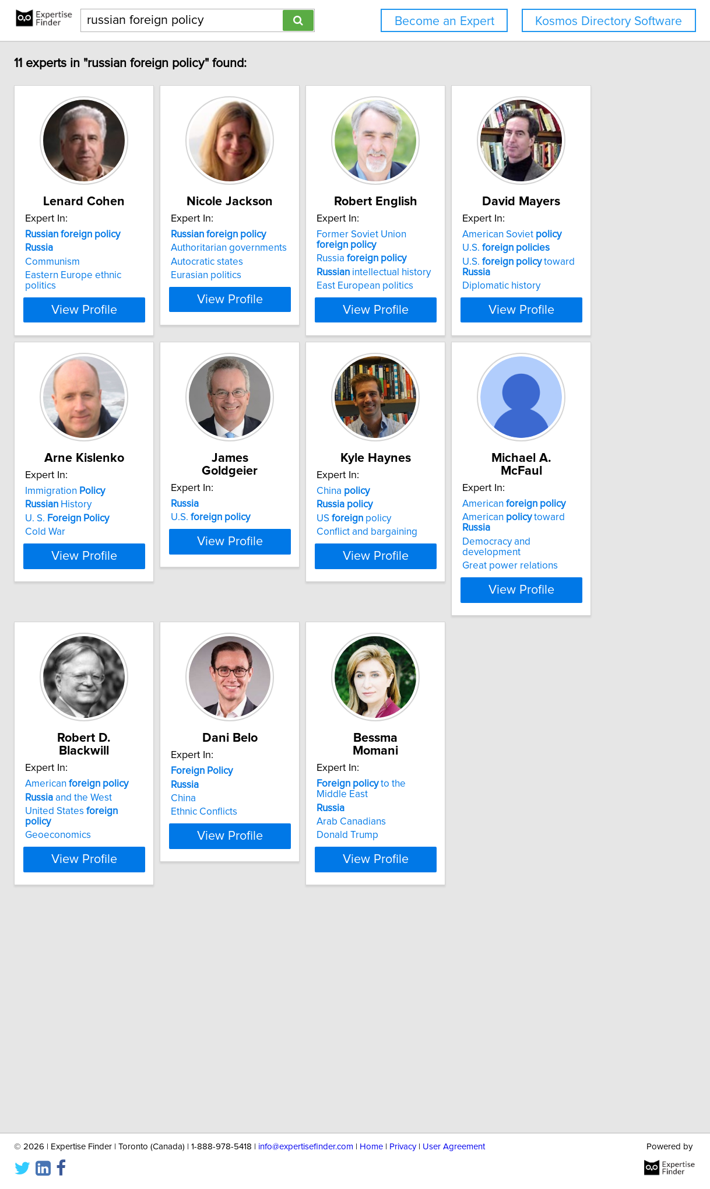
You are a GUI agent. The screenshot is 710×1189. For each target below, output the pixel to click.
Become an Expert (444, 21)
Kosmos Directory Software (608, 21)
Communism (131, 262)
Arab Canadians (313, 1031)
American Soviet (153, 491)
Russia (498, 258)
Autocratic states (315, 262)
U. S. (321, 518)
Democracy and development (343, 775)
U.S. (147, 504)
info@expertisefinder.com (305, 1146)
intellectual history (511, 272)
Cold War (299, 532)
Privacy (402, 1146)
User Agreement (454, 1146)
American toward (345, 761)
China (130, 747)
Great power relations (326, 788)
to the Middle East (350, 1004)
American (330, 747)
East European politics (502, 285)
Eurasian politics (314, 275)
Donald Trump (309, 1045)
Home (371, 1146)
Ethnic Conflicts (137, 1045)
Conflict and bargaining (154, 788)
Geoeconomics (486, 788)
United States (514, 775)
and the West (497, 761)
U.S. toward (175, 518)
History (312, 504)
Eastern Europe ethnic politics (168, 275)
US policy (141, 775)
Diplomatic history (143, 532)
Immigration (318, 491)
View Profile (177, 309)
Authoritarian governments (337, 248)
